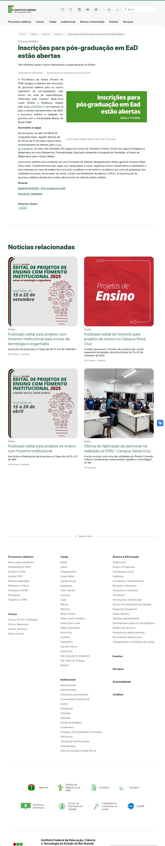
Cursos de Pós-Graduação (23, 619)
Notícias (59, 34)
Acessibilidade (122, 681)
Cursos (40, 21)
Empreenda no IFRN (19, 566)
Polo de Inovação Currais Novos (78, 750)
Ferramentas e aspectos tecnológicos (134, 623)
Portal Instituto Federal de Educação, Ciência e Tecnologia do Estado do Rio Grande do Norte (22, 9)
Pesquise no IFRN (18, 590)
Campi (52, 21)
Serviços (128, 21)
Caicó (63, 566)
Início (22, 34)
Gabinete (65, 717)
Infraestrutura (67, 746)
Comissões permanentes (74, 694)
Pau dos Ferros (68, 646)
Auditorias (118, 576)
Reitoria (45, 34)
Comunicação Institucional (74, 699)
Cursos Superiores (18, 624)
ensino (23, 208)
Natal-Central (67, 613)
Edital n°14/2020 (33, 106)
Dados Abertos (121, 613)
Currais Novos (68, 581)
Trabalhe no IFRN (17, 599)
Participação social (123, 571)
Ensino (64, 703)
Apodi (63, 562)
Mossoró (65, 609)
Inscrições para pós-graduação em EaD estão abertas (96, 34)
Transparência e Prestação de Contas (134, 641)
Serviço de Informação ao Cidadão (132, 604)
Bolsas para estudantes (21, 562)
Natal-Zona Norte (70, 627)
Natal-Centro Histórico (72, 618)
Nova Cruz (66, 632)
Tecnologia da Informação (74, 741)
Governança (67, 727)
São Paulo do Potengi (72, 660)
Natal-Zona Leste (70, 623)
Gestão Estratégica (71, 722)
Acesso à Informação (92, 21)
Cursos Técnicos (17, 628)
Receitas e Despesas (124, 585)
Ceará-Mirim (67, 576)
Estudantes (66, 708)
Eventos (113, 21)
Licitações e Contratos (125, 590)
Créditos (118, 694)
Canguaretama (68, 571)
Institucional (68, 21)
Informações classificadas (127, 599)
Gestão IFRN (15, 576)
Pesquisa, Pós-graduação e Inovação (81, 731)
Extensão (65, 713)
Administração (68, 689)
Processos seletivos (19, 21)
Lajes (63, 599)
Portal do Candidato (30, 193)
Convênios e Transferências (128, 581)
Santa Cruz (66, 651)
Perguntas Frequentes (125, 609)
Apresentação (68, 685)
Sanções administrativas (126, 618)
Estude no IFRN (16, 571)
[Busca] (140, 9)
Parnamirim (66, 641)
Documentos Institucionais (127, 637)
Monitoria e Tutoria (18, 585)
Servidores (14, 595)
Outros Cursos (16, 633)
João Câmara (67, 590)
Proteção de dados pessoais (129, 632)
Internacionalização (18, 581)
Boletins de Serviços (124, 627)
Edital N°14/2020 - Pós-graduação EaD (41, 188)
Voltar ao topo (85, 536)
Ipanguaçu (66, 585)
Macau (64, 604)
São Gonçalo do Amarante (74, 655)
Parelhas (65, 637)
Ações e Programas (124, 566)
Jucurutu (65, 595)
